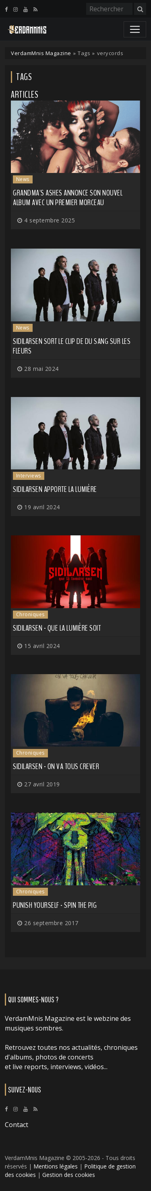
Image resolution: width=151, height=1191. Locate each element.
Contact (16, 1124)
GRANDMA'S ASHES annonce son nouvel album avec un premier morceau (67, 197)
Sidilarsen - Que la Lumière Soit (57, 628)
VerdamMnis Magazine (41, 53)
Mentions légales (55, 1166)
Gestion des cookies (68, 1175)
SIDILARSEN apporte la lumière (55, 489)
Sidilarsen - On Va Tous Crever (56, 766)
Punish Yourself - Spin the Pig (55, 905)
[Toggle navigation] (135, 29)
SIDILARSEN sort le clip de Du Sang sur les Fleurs (71, 346)
